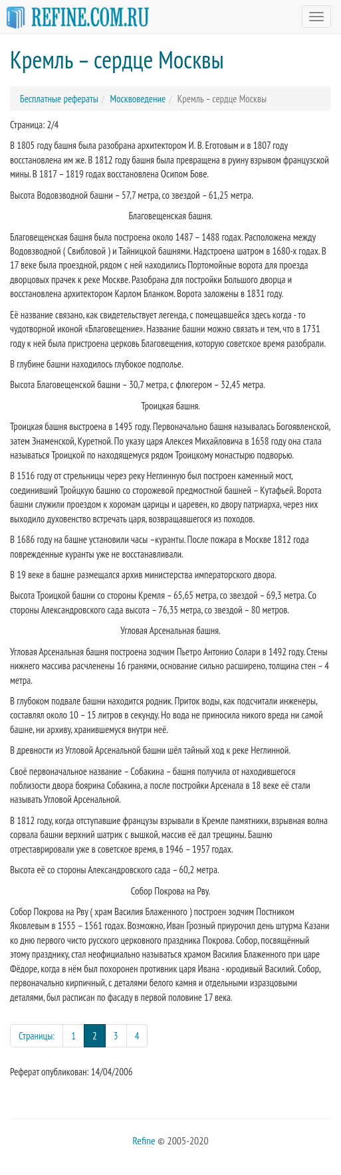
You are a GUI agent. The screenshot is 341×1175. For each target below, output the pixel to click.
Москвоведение (138, 98)
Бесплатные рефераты (59, 98)
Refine (143, 1140)
